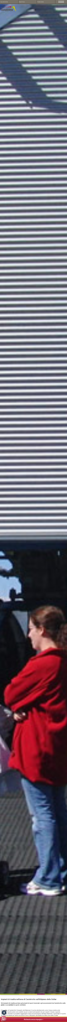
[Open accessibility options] (4, 1012)
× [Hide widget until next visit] (5, 1010)
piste (2, 1005)
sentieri (11, 1005)
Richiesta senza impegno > (22, 1019)
